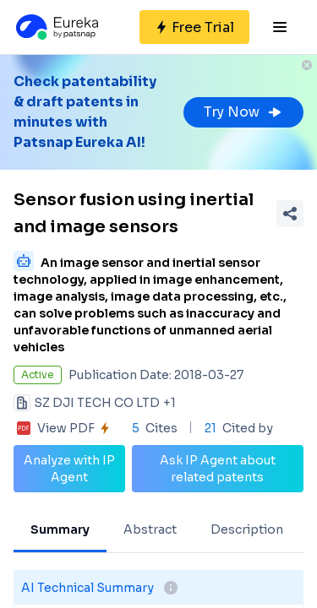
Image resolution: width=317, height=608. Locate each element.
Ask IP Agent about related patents (218, 469)
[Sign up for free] (194, 27)
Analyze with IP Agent (69, 469)
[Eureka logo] (56, 27)
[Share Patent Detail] (289, 213)
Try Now (243, 112)
